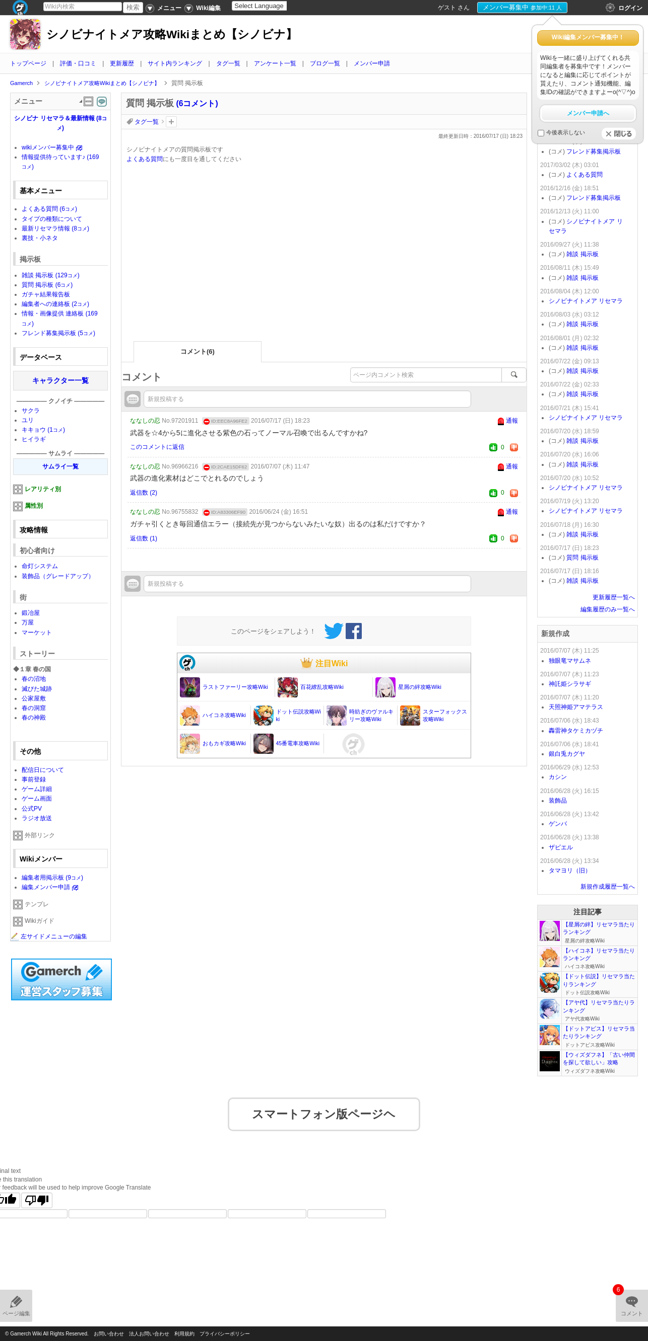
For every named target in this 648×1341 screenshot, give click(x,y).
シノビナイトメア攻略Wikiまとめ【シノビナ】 (171, 34)
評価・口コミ (78, 63)
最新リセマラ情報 (55, 228)
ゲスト (447, 8)
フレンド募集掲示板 (58, 333)
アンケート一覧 (275, 63)
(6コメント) (197, 103)
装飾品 (558, 800)
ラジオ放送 (37, 818)
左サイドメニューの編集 (49, 936)
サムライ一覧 (60, 466)
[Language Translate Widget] (268, 6)
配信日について (43, 769)
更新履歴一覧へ (614, 597)
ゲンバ (558, 823)
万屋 (28, 622)
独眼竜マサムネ (570, 660)
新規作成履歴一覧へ (607, 886)
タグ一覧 (228, 63)
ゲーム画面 (37, 798)
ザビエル (561, 847)
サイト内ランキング (175, 63)
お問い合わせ (109, 1333)
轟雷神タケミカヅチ (576, 730)
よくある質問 (144, 159)
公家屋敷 (34, 698)
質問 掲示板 (47, 284)
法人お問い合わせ (149, 1333)
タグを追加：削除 (171, 121)
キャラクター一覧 (60, 380)
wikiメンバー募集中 (48, 147)
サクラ (31, 410)
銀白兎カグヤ (567, 753)
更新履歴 (122, 63)
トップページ (28, 63)
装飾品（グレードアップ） (58, 576)
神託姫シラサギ (570, 683)
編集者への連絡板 (55, 303)
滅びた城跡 (37, 688)
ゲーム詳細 (37, 789)
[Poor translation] (36, 1194)
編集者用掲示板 (52, 877)
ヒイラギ (34, 439)
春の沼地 (34, 678)
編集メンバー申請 (46, 887)
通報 (512, 420)
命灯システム (40, 566)
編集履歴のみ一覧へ (607, 609)
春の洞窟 (34, 708)
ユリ (28, 420)
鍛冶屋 (31, 612)
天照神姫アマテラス (576, 707)
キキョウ (43, 429)
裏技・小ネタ (40, 238)
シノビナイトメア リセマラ (586, 300)
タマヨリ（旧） (570, 870)
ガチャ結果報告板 (46, 294)
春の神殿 (34, 717)
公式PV (32, 808)
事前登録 (34, 779)
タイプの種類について (52, 218)
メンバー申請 (372, 63)
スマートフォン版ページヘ (324, 1107)
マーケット (37, 632)
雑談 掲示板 (51, 275)
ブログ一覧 (325, 63)
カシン (558, 776)
